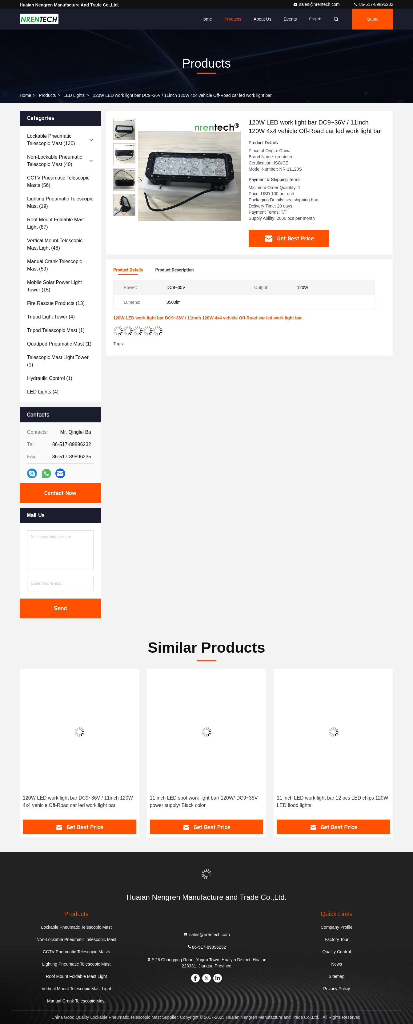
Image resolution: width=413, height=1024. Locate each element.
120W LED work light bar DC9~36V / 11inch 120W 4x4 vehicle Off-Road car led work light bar (78, 801)
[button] (124, 213)
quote (373, 19)
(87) (56, 223)
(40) (54, 160)
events (290, 19)
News (336, 964)
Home (206, 19)
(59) (54, 265)
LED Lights (74, 95)
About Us (262, 19)
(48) (54, 244)
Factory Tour (337, 939)
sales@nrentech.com (317, 4)
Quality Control (336, 951)
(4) (51, 316)
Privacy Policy (336, 988)
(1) (56, 330)
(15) (54, 286)
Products (232, 19)
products (47, 95)
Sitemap (336, 976)
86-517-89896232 (373, 4)
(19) (60, 202)
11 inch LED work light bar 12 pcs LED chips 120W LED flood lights (332, 801)
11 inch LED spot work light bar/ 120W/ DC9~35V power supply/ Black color (204, 801)
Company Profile (337, 927)
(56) (58, 181)
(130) (51, 139)
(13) (56, 303)
